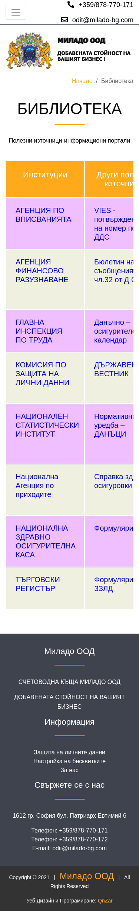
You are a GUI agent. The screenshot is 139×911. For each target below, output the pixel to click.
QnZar (105, 901)
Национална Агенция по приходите (37, 485)
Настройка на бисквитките (69, 761)
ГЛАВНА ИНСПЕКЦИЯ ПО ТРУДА (39, 331)
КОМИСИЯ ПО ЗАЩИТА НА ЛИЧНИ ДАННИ (42, 374)
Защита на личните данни (69, 752)
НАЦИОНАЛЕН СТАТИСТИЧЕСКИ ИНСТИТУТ (47, 425)
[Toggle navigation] (16, 12)
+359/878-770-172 (83, 839)
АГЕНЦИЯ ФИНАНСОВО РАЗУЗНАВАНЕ (42, 271)
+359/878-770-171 (100, 5)
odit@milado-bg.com (97, 20)
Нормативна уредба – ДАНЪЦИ (115, 425)
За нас (69, 770)
